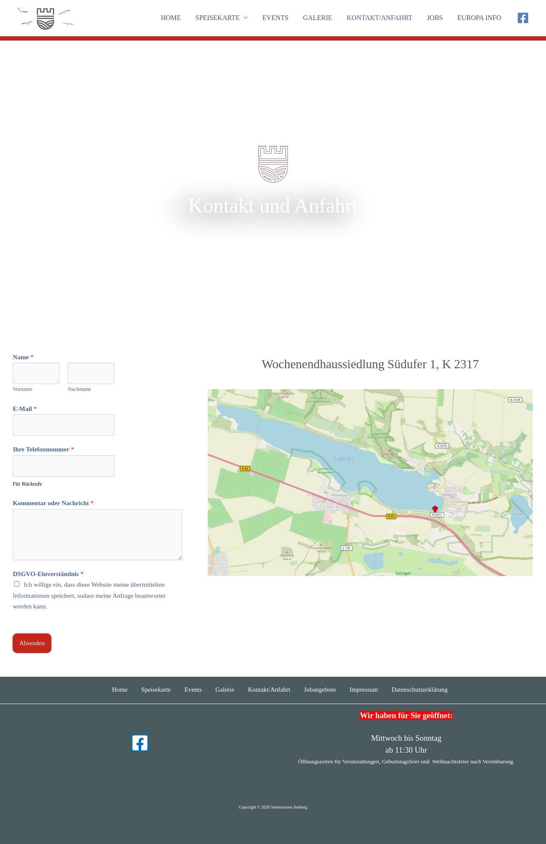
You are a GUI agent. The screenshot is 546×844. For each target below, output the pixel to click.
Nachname (79, 389)
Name (23, 357)
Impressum (363, 689)
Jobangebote (320, 689)
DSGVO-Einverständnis (48, 573)
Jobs (436, 18)
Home (176, 18)
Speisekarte (156, 689)
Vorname (22, 389)
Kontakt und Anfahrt (272, 205)
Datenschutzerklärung (420, 689)
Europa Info (480, 18)
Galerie (320, 18)
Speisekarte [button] (222, 18)
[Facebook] (523, 18)
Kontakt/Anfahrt (382, 18)
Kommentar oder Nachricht (53, 503)
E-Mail (25, 408)
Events (279, 18)
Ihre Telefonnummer (43, 449)
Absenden (32, 643)
